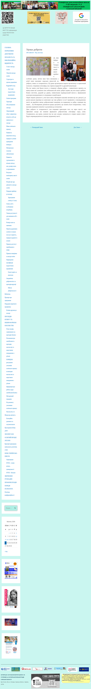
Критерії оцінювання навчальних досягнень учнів (11, 446)
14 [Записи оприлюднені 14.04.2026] (7, 539)
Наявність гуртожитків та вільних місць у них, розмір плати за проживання (11, 163)
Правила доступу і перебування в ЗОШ (11, 247)
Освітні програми (11, 98)
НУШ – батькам (10, 472)
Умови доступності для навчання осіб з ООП (11, 216)
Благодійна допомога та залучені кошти (10, 421)
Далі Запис (78, 127)
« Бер (6, 551)
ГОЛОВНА (8, 47)
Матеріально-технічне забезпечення (10, 151)
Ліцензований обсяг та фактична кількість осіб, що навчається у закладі (11, 117)
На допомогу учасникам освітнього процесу (11, 405)
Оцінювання (9, 459)
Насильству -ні (10, 411)
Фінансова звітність (10, 415)
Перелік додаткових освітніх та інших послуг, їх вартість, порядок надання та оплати (11, 235)
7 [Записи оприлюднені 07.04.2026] (7, 536)
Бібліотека (7, 294)
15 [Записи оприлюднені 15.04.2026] (9, 539)
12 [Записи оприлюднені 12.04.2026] (16, 536)
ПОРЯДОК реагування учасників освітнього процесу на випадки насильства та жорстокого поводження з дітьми (11, 371)
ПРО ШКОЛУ (30, 52)
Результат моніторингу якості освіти (11, 175)
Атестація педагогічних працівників (11, 92)
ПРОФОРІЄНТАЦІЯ (11, 482)
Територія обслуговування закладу (10, 104)
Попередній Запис (36, 127)
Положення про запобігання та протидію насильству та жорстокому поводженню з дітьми (10, 347)
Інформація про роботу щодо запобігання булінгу (11, 389)
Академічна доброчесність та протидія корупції (11, 281)
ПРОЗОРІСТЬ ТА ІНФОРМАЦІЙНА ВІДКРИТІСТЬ (10, 60)
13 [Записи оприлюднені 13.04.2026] (5, 539)
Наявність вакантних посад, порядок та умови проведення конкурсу (11, 138)
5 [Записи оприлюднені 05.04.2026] (16, 533)
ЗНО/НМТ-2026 (9, 434)
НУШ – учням (10, 462)
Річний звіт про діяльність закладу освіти (11, 185)
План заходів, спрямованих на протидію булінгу (11, 332)
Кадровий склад (10, 85)
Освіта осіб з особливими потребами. (9, 207)
